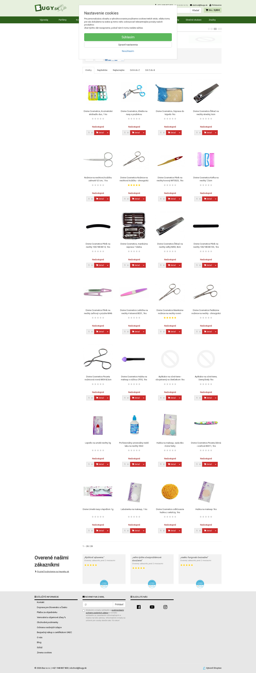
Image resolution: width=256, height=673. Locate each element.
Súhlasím (128, 37)
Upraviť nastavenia (128, 44)
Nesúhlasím (128, 51)
